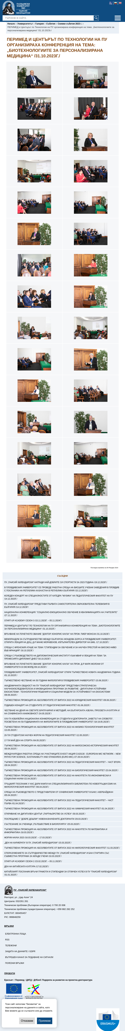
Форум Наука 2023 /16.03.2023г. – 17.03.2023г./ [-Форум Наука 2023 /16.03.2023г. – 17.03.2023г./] (28, 837)
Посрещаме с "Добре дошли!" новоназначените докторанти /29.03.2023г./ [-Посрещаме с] (46, 819)
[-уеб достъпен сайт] (110, 3)
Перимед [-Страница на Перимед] (19, 980)
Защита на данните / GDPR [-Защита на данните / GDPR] (20, 951)
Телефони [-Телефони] (11, 945)
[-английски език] (120, 3)
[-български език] (115, 3)
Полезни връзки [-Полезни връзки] (14, 963)
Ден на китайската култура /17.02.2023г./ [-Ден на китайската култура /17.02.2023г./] (26, 866)
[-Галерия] (39, 24)
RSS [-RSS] (7, 940)
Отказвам (27, 1020)
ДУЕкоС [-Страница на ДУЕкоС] (37, 980)
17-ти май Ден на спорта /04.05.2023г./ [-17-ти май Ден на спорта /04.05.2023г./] (25, 740)
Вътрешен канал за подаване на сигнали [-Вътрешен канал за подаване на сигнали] (29, 957)
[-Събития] (50, 24)
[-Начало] (11, 24)
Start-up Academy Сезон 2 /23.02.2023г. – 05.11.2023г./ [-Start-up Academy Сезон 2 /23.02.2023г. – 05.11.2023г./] (33, 861)
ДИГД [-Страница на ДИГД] (29, 980)
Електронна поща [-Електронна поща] (15, 934)
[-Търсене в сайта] (51, 18)
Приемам (45, 1020)
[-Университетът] (25, 24)
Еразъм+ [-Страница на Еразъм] (8, 980)
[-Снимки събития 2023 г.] (70, 24)
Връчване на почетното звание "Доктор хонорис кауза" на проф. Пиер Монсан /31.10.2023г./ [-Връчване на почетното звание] (57, 634)
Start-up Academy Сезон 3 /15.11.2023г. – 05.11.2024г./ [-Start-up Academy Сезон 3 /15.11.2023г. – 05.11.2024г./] (33, 620)
